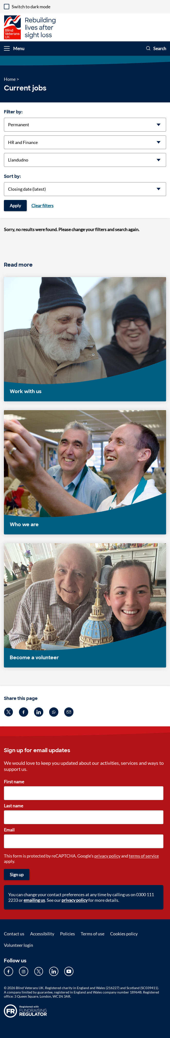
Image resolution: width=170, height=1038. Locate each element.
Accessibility (42, 933)
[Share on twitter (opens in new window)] (8, 712)
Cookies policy (124, 933)
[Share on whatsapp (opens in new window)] (53, 712)
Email (9, 829)
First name (14, 781)
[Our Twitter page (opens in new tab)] (38, 971)
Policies (67, 933)
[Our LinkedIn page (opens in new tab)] (53, 971)
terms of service (144, 855)
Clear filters (42, 205)
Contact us (14, 933)
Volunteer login (18, 945)
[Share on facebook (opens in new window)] (23, 712)
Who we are (24, 524)
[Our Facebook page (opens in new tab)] (8, 971)
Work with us (26, 391)
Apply (15, 205)
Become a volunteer (34, 657)
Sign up (17, 874)
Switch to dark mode (31, 6)
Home (10, 79)
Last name (13, 805)
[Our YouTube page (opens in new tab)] (68, 971)
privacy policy (107, 855)
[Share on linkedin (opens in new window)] (38, 712)
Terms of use (92, 933)
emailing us (34, 900)
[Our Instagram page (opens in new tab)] (23, 971)
